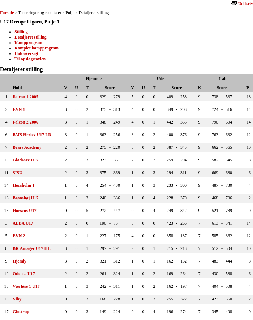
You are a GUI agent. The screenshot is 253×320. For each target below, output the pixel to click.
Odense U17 (24, 273)
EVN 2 (19, 235)
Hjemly (19, 261)
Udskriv (245, 3)
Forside (7, 12)
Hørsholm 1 (23, 185)
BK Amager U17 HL (32, 248)
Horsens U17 (25, 210)
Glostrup (21, 311)
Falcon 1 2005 (25, 96)
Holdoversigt (26, 53)
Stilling (21, 31)
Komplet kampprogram (36, 48)
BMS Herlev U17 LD (32, 134)
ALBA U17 (23, 223)
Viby (17, 299)
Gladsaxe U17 (25, 160)
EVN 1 (19, 109)
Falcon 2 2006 (25, 122)
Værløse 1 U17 (26, 286)
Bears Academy (27, 147)
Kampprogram (28, 42)
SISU (17, 172)
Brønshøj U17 (25, 197)
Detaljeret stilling (30, 37)
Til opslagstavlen (30, 58)
